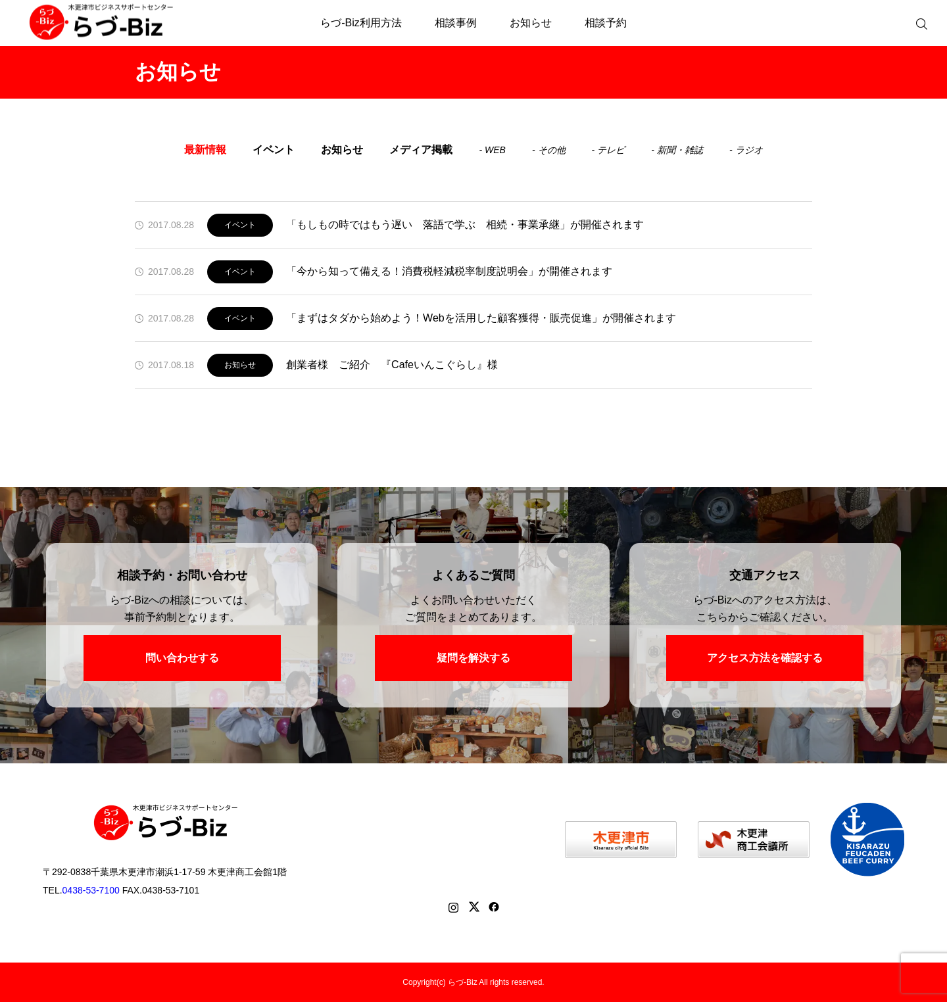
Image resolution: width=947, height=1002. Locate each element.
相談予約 (606, 22)
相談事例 (456, 22)
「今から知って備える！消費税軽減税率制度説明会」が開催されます (449, 271)
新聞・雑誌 (680, 150)
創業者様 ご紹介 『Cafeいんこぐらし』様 (392, 364)
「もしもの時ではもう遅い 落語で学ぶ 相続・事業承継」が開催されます (465, 224)
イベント (274, 149)
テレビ (611, 150)
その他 (552, 150)
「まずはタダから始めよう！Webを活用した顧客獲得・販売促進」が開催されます (481, 317)
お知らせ (531, 22)
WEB (495, 150)
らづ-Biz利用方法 (361, 22)
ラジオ (749, 150)
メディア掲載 (420, 149)
